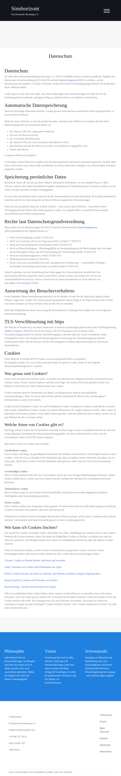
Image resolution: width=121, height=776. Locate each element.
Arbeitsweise (106, 715)
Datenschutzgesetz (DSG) (71, 80)
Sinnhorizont (25, 9)
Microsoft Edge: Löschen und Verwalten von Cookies (30, 587)
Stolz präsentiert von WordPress (27, 772)
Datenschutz (106, 751)
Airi (56, 772)
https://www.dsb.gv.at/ (21, 283)
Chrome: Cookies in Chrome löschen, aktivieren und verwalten (35, 560)
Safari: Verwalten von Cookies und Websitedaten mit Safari (33, 567)
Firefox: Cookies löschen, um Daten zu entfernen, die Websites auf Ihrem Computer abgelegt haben (52, 573)
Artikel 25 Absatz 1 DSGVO (18, 331)
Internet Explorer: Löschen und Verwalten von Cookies (31, 580)
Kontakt (103, 738)
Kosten (103, 721)
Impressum (105, 745)
